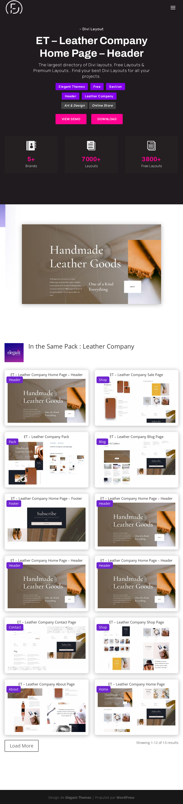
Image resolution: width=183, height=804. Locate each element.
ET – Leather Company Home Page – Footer (46, 498)
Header (70, 96)
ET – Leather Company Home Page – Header (46, 374)
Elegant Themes (72, 86)
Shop (103, 379)
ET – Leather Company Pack (46, 436)
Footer (14, 503)
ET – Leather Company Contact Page (46, 622)
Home (103, 689)
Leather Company (99, 96)
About (13, 689)
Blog (102, 441)
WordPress (125, 797)
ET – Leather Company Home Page (136, 684)
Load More (21, 745)
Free (97, 86)
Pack (12, 441)
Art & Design (74, 105)
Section (115, 86)
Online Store (102, 105)
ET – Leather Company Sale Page (136, 374)
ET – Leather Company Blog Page (136, 436)
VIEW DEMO (71, 119)
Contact (15, 627)
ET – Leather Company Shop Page (136, 622)
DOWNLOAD (107, 119)
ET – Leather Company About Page (46, 684)
